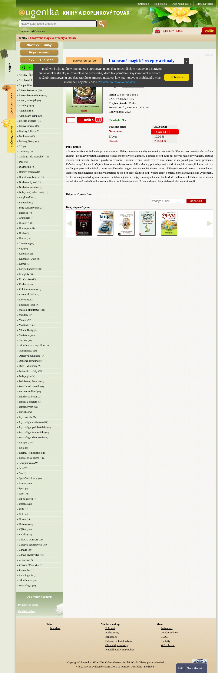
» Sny (20, 473)
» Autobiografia (25, 575)
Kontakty (165, 641)
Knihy (23, 38)
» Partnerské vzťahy (27, 371)
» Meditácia (23, 325)
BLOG (164, 636)
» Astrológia (23, 105)
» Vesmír (21, 519)
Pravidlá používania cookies (119, 649)
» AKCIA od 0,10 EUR (29, 80)
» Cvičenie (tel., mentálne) (30, 156)
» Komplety (23, 274)
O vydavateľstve (169, 632)
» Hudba (21, 233)
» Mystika (22, 340)
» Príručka (22, 411)
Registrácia (160, 3)
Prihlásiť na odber (28, 604)
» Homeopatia (24, 228)
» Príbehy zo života (27, 396)
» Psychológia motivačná (30, 422)
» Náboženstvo (24, 580)
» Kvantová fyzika (26, 294)
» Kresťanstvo (24, 279)
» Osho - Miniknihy (27, 365)
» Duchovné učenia (27, 187)
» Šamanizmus (24, 483)
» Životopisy (23, 570)
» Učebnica (23, 503)
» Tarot (20, 493)
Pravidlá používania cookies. (117, 82)
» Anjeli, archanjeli (27, 100)
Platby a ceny (112, 632)
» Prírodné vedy (25, 406)
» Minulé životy (25, 330)
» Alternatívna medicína (29, 95)
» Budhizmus (24, 136)
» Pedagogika (24, 376)
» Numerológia (24, 350)
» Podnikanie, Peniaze (28, 381)
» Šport (20, 488)
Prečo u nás (166, 628)
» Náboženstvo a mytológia (31, 345)
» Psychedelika (24, 417)
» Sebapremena (25, 463)
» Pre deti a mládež (27, 391)
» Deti (20, 161)
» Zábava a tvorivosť (27, 539)
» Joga (20, 248)
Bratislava (55, 628)
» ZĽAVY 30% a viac (28, 565)
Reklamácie (111, 636)
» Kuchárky (23, 284)
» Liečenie (22, 299)
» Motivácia (23, 335)
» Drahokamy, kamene (28, 177)
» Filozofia (22, 212)
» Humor (21, 238)
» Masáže (22, 320)
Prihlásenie (142, 3)
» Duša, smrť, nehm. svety (30, 192)
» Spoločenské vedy (27, 478)
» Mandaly (22, 314)
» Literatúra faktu (26, 304)
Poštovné (110, 628)
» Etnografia (23, 202)
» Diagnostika (24, 166)
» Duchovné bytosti (27, 182)
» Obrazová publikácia (28, 355)
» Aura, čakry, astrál (27, 115)
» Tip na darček (25, 498)
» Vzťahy (22, 534)
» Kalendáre (23, 253)
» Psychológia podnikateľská (32, 427)
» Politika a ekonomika (29, 386)
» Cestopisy (23, 151)
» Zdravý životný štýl (28, 554)
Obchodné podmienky (116, 645)
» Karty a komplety (27, 268)
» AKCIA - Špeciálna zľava (31, 74)
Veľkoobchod (168, 645)
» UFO (20, 508)
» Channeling (24, 243)
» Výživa (21, 529)
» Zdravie (22, 549)
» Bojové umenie (25, 125)
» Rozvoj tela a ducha (28, 457)
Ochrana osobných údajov (118, 641)
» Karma (21, 263)
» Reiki (20, 447)
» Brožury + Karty (26, 131)
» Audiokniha (24, 110)
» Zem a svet (23, 560)
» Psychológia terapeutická (30, 432)
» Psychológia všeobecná (30, 437)
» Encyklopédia (25, 197)
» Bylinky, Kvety (25, 141)
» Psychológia (24, 585)
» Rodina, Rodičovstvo (28, 452)
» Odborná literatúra (27, 360)
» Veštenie (22, 524)
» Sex (20, 468)
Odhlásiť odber (26, 611)
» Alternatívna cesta (27, 90)
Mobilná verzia (204, 3)
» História (22, 222)
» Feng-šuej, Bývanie (28, 207)
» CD (20, 146)
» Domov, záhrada (26, 171)
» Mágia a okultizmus (28, 309)
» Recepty (22, 442)
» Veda (20, 514)
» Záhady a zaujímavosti (29, 544)
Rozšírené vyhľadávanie (32, 31)
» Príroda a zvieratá (27, 401)
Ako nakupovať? (181, 3)
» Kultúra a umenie (27, 289)
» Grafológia (23, 217)
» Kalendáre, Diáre (26, 258)
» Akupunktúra (24, 85)
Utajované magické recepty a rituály (53, 38)
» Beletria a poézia (26, 120)
